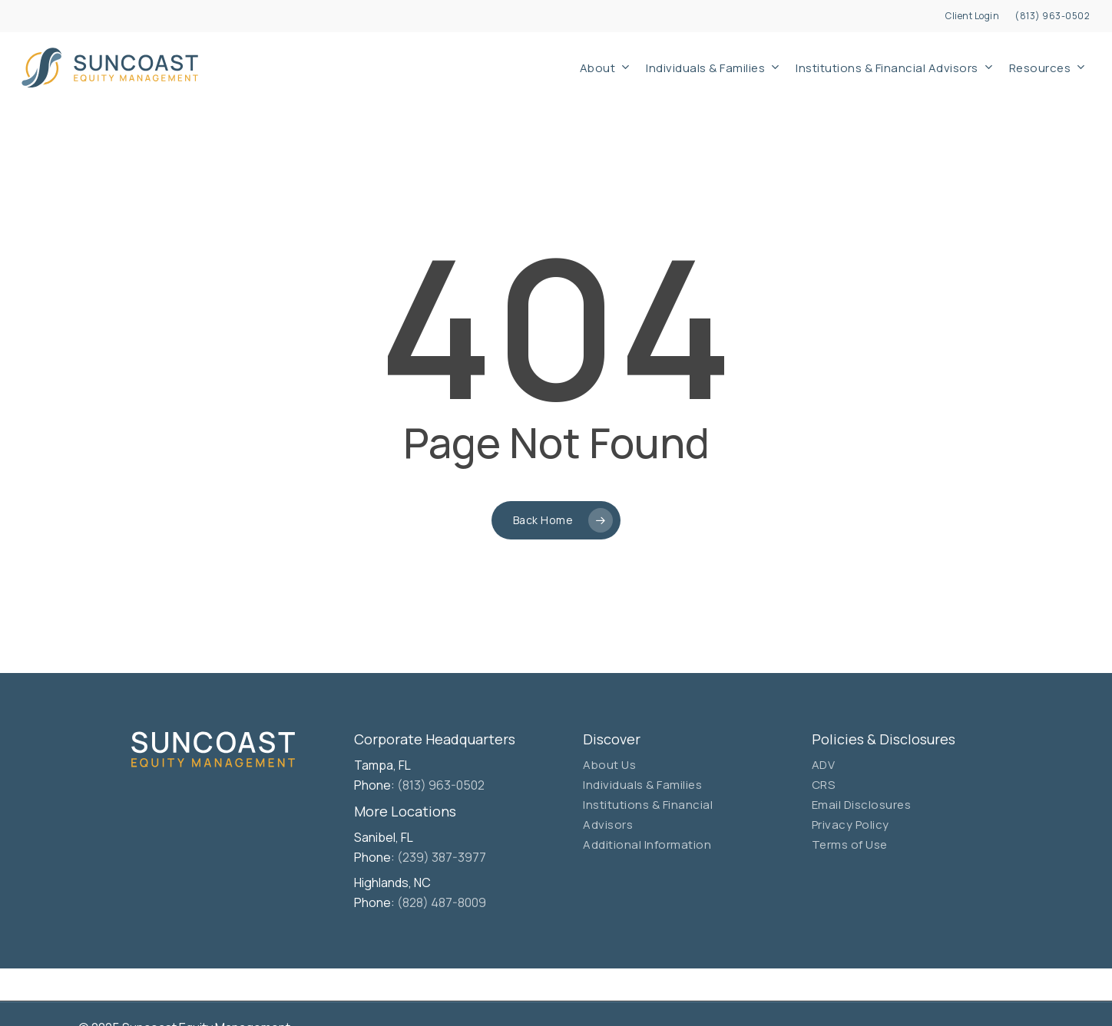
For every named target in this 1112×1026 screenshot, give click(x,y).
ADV (824, 765)
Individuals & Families (642, 785)
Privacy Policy (850, 825)
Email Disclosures (862, 805)
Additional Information (647, 844)
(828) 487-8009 (441, 902)
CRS (824, 785)
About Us (609, 765)
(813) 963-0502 (441, 785)
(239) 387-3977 (441, 857)
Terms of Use (850, 844)
